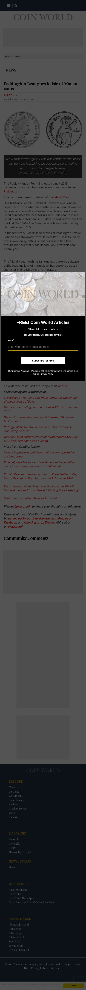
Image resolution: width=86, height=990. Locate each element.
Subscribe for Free (43, 360)
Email (11, 340)
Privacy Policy (46, 374)
